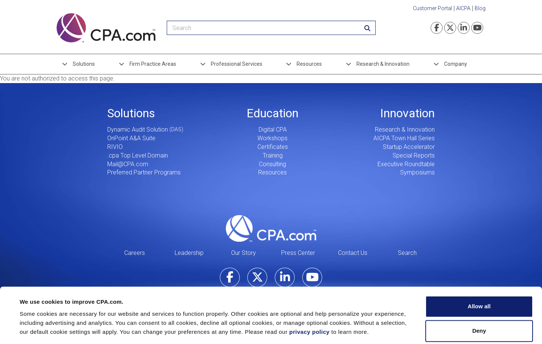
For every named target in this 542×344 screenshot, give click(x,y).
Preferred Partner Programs (144, 172)
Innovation (407, 113)
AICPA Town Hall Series (404, 138)
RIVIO (115, 146)
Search (407, 252)
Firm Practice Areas (152, 64)
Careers (134, 252)
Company (455, 64)
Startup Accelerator (409, 146)
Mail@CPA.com (127, 164)
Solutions (84, 64)
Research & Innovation (383, 64)
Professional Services (236, 64)
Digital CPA (273, 129)
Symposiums (417, 172)
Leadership (189, 252)
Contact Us (352, 252)
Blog (480, 8)
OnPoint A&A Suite (131, 138)
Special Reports (414, 155)
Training (273, 155)
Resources (309, 64)
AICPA (463, 8)
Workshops (272, 138)
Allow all (479, 283)
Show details (37, 329)
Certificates (272, 146)
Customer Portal (432, 8)
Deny (479, 307)
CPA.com (271, 228)
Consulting (272, 164)
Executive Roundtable (406, 164)
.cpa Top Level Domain (137, 155)
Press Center (298, 252)
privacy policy (309, 308)
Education (272, 113)
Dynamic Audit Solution (137, 129)
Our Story (243, 252)
